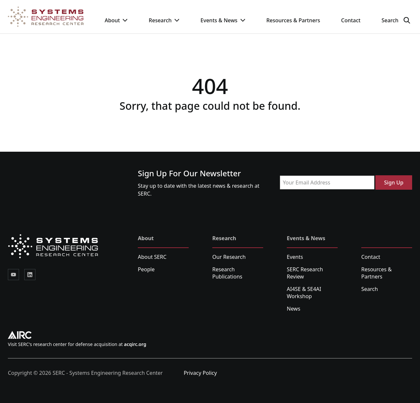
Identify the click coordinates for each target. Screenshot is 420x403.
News (293, 308)
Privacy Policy (200, 372)
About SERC (152, 256)
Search (369, 289)
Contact (350, 20)
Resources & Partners (293, 20)
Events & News (222, 20)
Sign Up (394, 182)
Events (295, 256)
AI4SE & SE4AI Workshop (304, 292)
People (146, 269)
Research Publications (227, 273)
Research (164, 20)
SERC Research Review (305, 273)
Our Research (229, 256)
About (116, 20)
